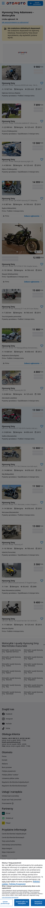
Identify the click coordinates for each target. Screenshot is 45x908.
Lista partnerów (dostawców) (10, 897)
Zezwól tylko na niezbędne (22, 903)
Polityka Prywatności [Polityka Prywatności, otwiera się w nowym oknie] (17, 884)
